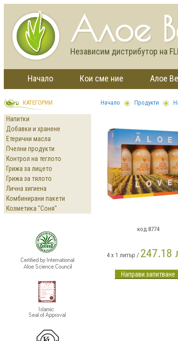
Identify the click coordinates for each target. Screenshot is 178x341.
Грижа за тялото (29, 178)
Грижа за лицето (29, 168)
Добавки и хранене (33, 129)
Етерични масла (28, 139)
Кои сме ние (101, 78)
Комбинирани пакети (35, 198)
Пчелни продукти (30, 149)
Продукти (146, 102)
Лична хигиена (26, 188)
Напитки (17, 119)
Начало (40, 78)
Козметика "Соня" (31, 208)
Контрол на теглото (33, 158)
